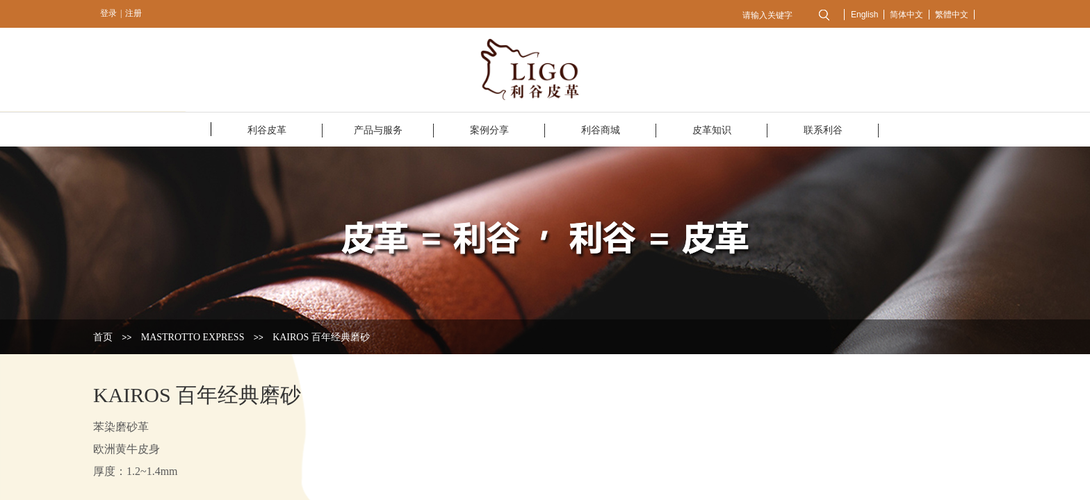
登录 (108, 13)
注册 (133, 13)
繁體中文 (951, 14)
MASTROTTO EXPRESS (193, 337)
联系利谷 (823, 130)
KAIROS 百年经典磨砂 (321, 337)
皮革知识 (711, 130)
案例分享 (489, 130)
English (864, 14)
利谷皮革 (266, 130)
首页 (103, 337)
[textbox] (772, 15)
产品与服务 (378, 130)
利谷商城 (600, 130)
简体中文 (906, 14)
